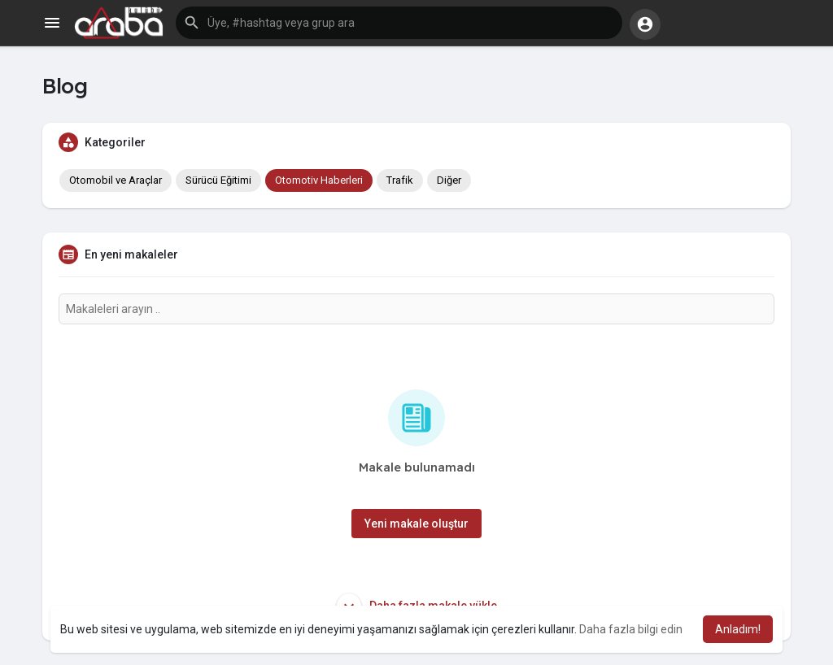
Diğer (449, 180)
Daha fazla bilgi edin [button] (631, 629)
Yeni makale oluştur (416, 523)
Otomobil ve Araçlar (115, 180)
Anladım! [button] (738, 629)
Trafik (399, 180)
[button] (399, 23)
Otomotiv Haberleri (319, 180)
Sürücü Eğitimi (218, 180)
